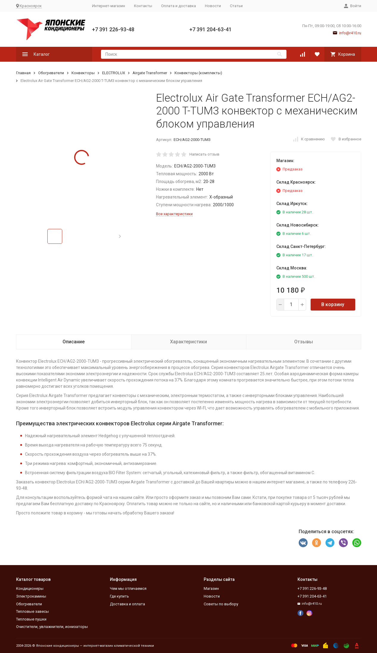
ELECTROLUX (113, 73)
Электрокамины (31, 596)
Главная (23, 73)
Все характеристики (174, 214)
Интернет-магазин (108, 6)
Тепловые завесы (32, 611)
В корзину (332, 304)
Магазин (211, 588)
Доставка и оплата (127, 604)
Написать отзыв (204, 154)
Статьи (236, 6)
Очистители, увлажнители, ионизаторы (52, 626)
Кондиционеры (29, 588)
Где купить (119, 596)
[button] (119, 236)
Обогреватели (51, 73)
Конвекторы (83, 73)
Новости (213, 6)
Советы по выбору (221, 604)
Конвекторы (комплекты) (198, 73)
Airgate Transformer (150, 73)
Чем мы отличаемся (128, 588)
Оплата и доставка (178, 6)
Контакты (143, 6)
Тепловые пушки (31, 619)
